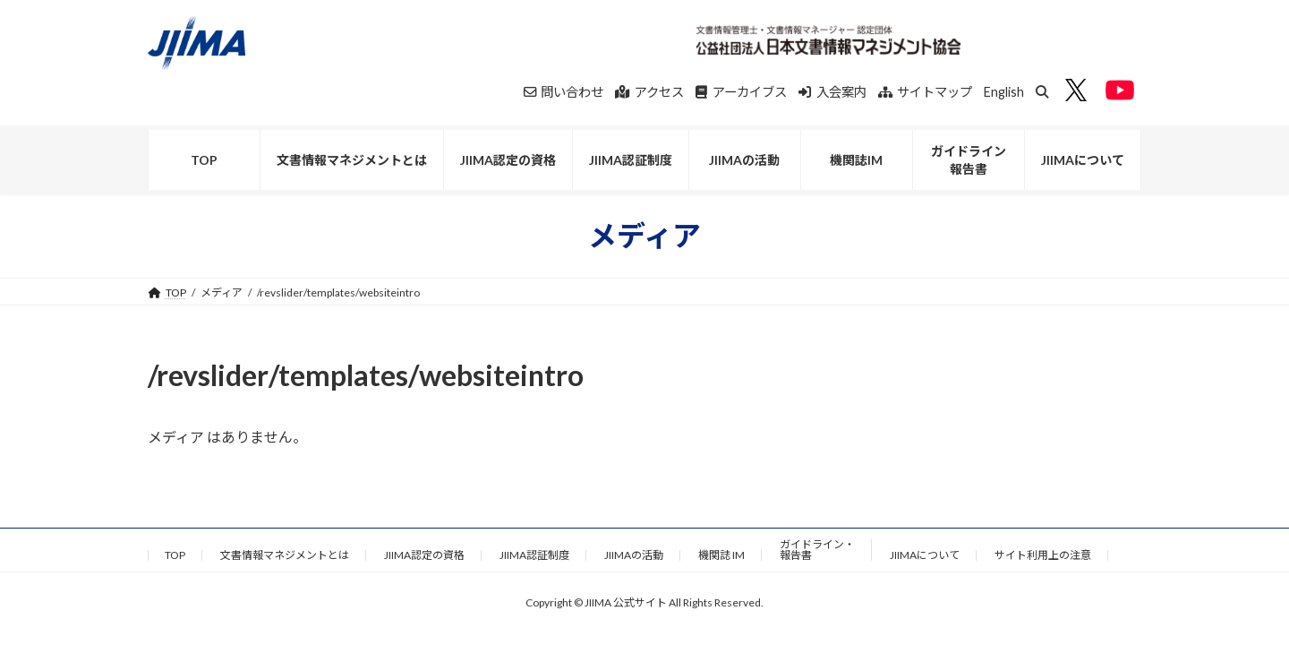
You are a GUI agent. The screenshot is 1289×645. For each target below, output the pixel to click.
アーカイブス (741, 91)
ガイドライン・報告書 (817, 550)
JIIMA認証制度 (534, 555)
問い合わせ (564, 91)
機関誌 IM (721, 555)
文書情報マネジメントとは (284, 555)
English (1004, 91)
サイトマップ (925, 91)
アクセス (649, 91)
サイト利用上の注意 (1042, 555)
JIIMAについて (925, 555)
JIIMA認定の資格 (424, 555)
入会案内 (832, 91)
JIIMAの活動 (633, 555)
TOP (175, 555)
